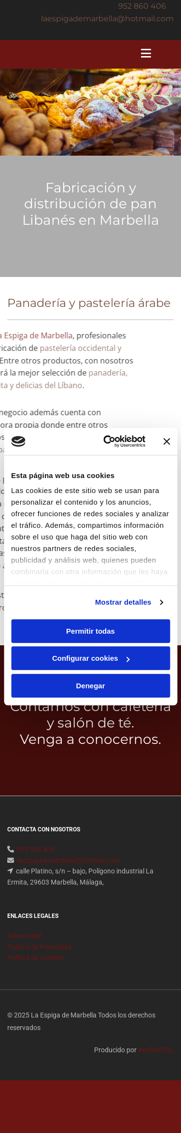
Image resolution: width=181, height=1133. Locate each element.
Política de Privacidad (39, 958)
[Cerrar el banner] (166, 441)
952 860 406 (142, 6)
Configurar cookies (91, 658)
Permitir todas (90, 631)
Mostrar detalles (123, 602)
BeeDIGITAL (156, 1061)
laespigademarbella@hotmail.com (68, 872)
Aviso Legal (24, 947)
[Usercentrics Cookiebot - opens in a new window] (107, 441)
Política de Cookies (35, 969)
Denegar (90, 686)
